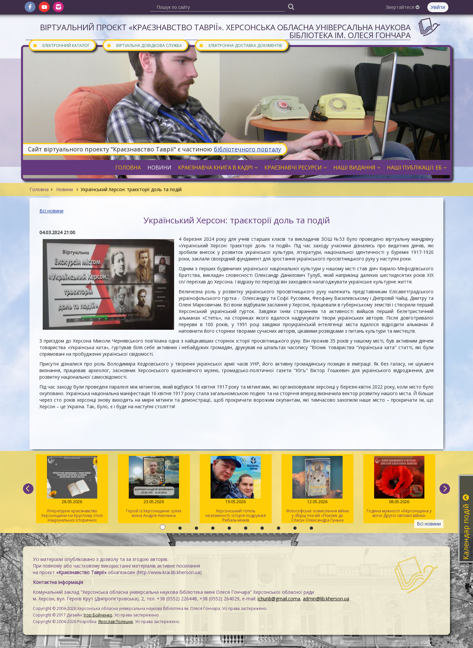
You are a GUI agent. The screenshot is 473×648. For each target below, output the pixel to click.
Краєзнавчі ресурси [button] (295, 167)
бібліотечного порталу (247, 149)
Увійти (438, 7)
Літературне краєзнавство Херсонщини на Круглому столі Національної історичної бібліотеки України (72, 489)
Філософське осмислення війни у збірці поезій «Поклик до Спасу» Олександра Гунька (317, 489)
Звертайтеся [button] (402, 7)
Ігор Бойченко (98, 615)
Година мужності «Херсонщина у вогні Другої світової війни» (399, 487)
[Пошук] (291, 6)
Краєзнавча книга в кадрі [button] (218, 167)
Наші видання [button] (356, 167)
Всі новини (51, 211)
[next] (444, 488)
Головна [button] (128, 167)
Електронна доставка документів (240, 45)
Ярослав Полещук (115, 621)
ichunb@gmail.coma (279, 598)
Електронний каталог (61, 45)
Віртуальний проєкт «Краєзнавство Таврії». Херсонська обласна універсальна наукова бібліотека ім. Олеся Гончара (225, 31)
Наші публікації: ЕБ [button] (417, 167)
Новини (64, 189)
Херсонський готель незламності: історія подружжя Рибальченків (235, 489)
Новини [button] (159, 167)
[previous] (28, 488)
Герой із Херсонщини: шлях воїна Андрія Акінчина (154, 487)
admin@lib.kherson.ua (326, 598)
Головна (39, 189)
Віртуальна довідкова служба (144, 45)
